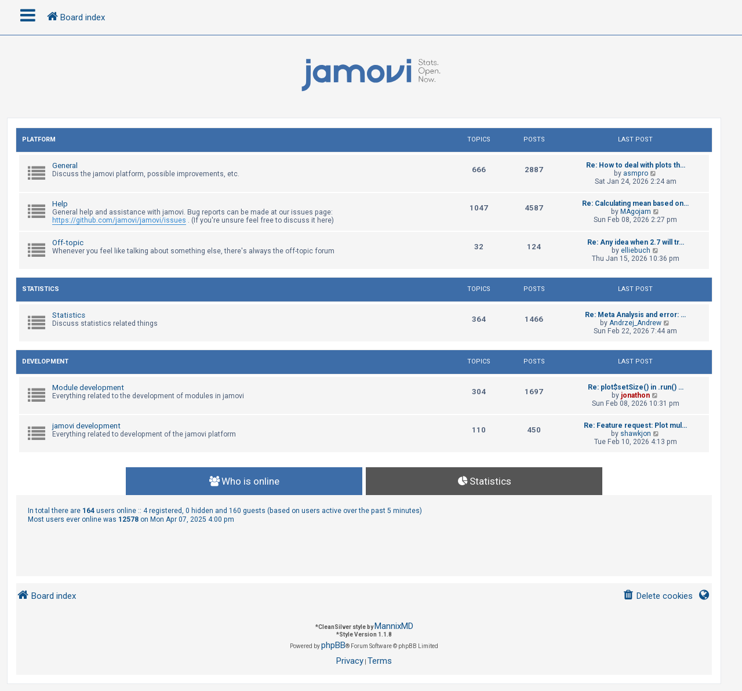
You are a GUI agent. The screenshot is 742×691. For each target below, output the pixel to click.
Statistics (40, 289)
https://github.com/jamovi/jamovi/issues (119, 220)
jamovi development (86, 425)
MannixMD (393, 626)
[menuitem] (657, 596)
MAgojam (635, 212)
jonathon (635, 395)
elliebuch (635, 250)
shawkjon (635, 434)
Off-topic (67, 242)
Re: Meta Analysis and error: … (635, 315)
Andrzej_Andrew (635, 323)
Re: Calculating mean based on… (635, 203)
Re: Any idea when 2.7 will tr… (635, 242)
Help (60, 203)
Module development (88, 387)
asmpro (635, 173)
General (65, 165)
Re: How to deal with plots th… (635, 165)
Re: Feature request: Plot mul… (635, 425)
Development (45, 361)
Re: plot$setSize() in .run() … (635, 387)
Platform (39, 139)
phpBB (333, 645)
